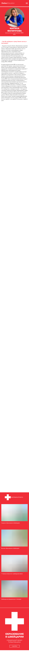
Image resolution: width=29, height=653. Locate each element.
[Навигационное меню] (27, 3)
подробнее (14, 646)
